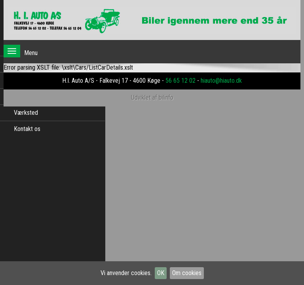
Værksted (26, 112)
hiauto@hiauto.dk (221, 80)
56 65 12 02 (180, 80)
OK (160, 273)
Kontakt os (27, 129)
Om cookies (186, 273)
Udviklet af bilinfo (152, 97)
